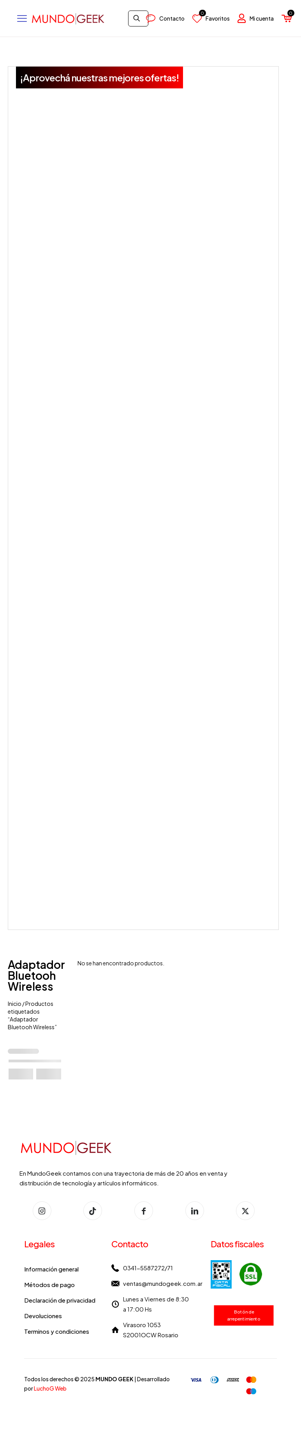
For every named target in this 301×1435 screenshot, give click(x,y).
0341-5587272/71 (148, 1267)
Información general (51, 1269)
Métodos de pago (49, 1284)
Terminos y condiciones (56, 1331)
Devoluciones (43, 1315)
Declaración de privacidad (59, 1300)
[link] (236, 1274)
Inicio (14, 1003)
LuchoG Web (50, 1388)
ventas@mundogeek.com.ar (162, 1283)
